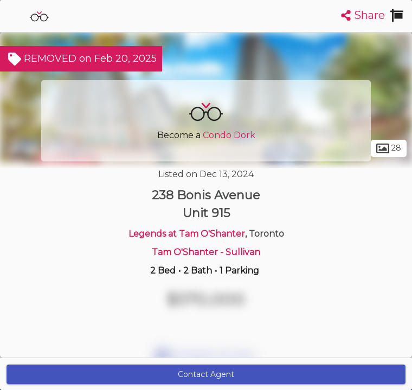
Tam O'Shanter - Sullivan (206, 252)
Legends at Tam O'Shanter (186, 234)
